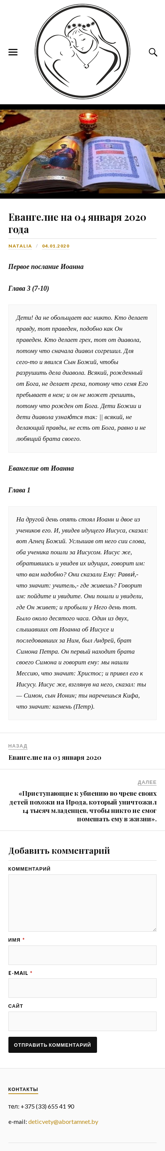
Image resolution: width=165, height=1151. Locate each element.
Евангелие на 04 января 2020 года (77, 222)
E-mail (20, 973)
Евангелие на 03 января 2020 (54, 757)
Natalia (20, 246)
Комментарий (29, 868)
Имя (16, 939)
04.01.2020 (56, 246)
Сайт (15, 1006)
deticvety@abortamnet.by (63, 1121)
